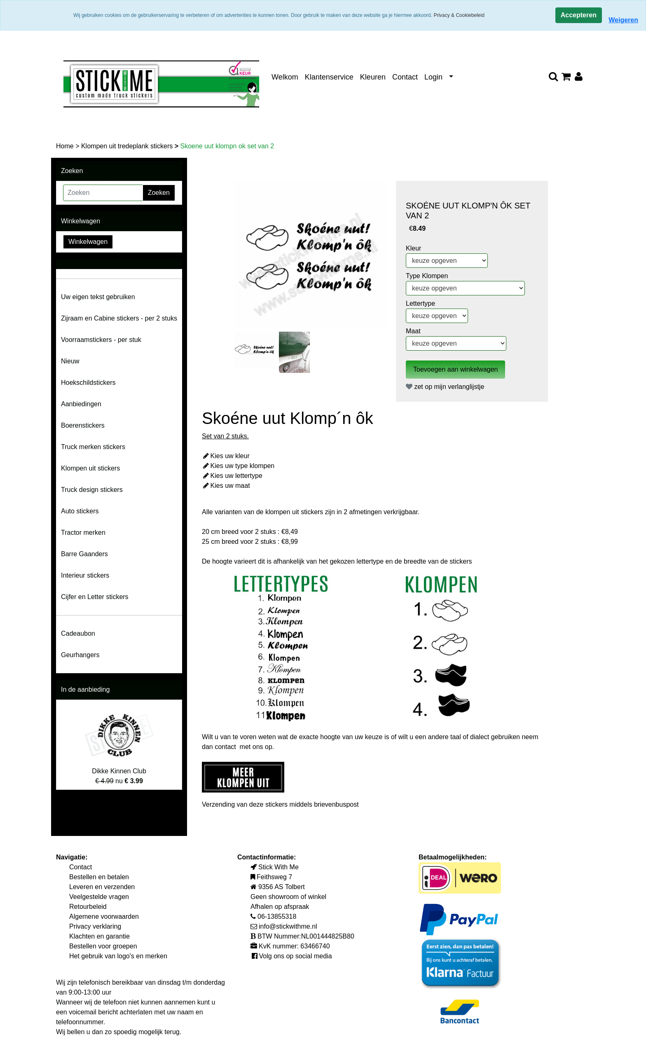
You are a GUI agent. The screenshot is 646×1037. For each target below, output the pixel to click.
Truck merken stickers (93, 446)
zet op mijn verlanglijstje (445, 386)
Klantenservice (329, 77)
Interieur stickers (85, 575)
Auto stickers (80, 511)
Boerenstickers (83, 425)
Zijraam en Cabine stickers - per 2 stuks (119, 318)
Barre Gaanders (84, 553)
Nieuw (70, 361)
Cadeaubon (78, 633)
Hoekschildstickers (88, 382)
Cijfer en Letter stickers (95, 596)
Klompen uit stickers (90, 468)
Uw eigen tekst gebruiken (98, 296)
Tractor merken (83, 532)
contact (226, 746)
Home (65, 146)
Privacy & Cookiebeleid (458, 15)
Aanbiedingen (81, 403)
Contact (405, 77)
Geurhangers (80, 654)
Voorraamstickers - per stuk (101, 339)
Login (433, 77)
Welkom (285, 77)
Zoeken (159, 192)
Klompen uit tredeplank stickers (128, 146)
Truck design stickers (92, 489)
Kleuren (373, 77)
